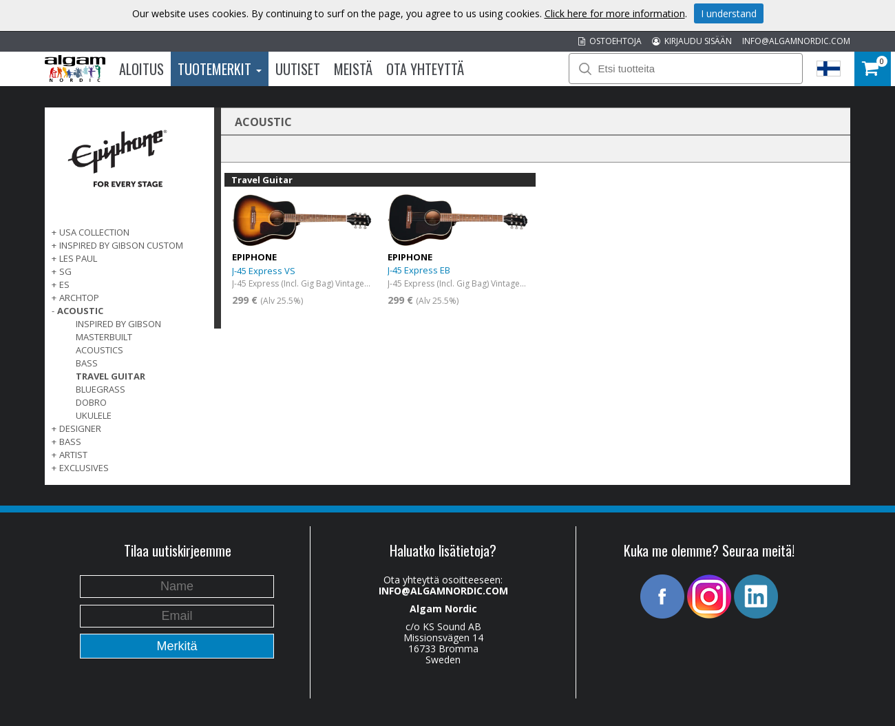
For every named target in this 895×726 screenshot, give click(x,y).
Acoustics (99, 350)
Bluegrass (100, 389)
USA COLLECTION (94, 232)
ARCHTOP (79, 297)
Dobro (91, 402)
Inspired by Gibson (118, 324)
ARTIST (73, 454)
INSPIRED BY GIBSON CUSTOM (121, 245)
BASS (70, 441)
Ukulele (94, 415)
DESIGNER (80, 428)
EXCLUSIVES (84, 467)
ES (64, 284)
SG (65, 271)
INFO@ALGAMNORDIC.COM (796, 41)
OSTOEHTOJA (610, 41)
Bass (87, 363)
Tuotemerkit (220, 69)
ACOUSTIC (80, 310)
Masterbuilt (104, 337)
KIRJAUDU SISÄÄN (692, 41)
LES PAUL (78, 258)
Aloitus (141, 69)
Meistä (353, 69)
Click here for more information (615, 13)
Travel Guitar (110, 376)
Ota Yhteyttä (425, 69)
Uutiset (297, 69)
